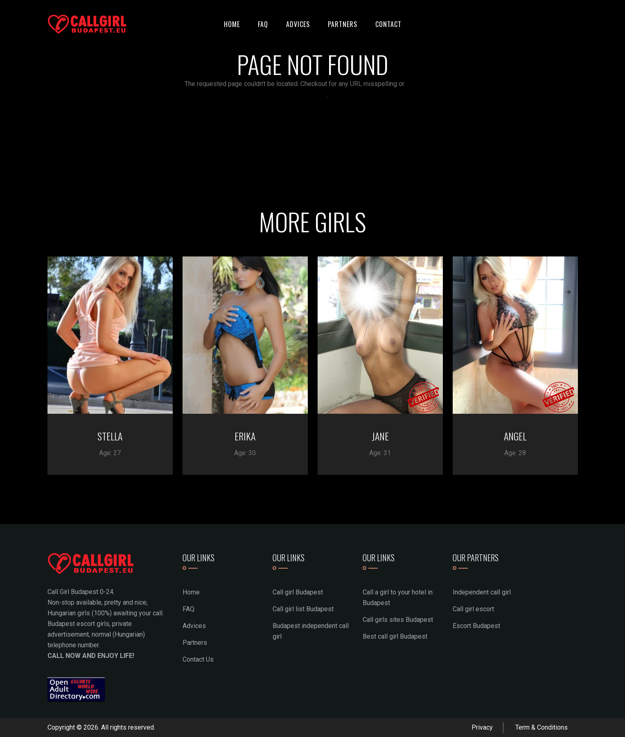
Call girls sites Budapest (398, 620)
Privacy (482, 727)
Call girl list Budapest (303, 609)
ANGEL (515, 436)
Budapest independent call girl (311, 631)
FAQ (263, 24)
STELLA (109, 436)
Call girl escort (473, 609)
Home (232, 24)
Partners (342, 24)
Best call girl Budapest (395, 636)
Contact (388, 24)
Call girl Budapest (298, 592)
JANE (380, 436)
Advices (298, 24)
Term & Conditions (541, 727)
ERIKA (245, 436)
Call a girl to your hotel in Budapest (398, 597)
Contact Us (198, 659)
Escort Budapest (476, 626)
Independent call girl (482, 592)
